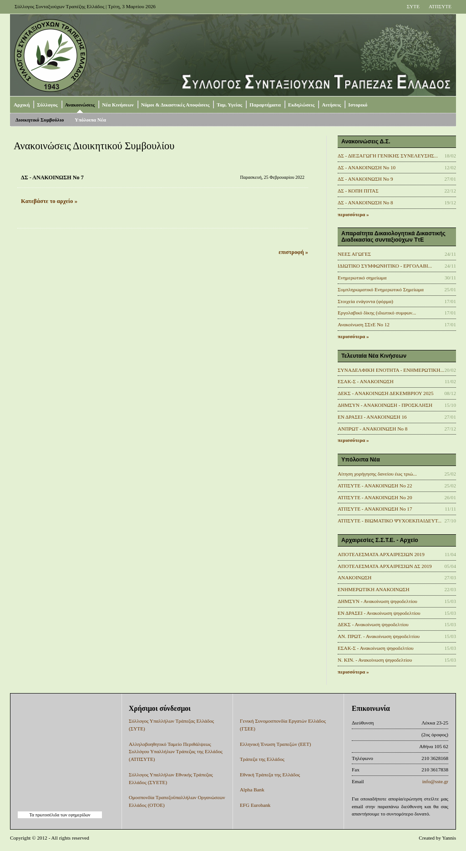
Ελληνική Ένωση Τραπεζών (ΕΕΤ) (275, 744)
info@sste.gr (435, 781)
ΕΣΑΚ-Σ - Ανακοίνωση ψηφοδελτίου (376, 648)
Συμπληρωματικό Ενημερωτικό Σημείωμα (381, 289)
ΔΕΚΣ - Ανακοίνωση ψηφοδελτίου (373, 624)
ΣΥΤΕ (413, 6)
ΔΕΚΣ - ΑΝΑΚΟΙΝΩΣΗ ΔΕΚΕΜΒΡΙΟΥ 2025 (386, 393)
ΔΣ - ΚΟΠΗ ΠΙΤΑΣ (358, 190)
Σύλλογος (47, 104)
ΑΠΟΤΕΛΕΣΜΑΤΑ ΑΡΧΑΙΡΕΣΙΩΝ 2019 (381, 554)
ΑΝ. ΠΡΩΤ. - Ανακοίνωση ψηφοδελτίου (379, 636)
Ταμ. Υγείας (229, 104)
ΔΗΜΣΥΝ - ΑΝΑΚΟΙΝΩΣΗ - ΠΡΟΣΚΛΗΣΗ (385, 405)
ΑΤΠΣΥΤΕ (440, 6)
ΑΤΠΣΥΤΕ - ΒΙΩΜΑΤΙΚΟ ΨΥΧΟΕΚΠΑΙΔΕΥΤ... (389, 520)
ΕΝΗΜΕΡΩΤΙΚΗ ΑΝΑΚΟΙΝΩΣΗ (374, 589)
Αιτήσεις (331, 104)
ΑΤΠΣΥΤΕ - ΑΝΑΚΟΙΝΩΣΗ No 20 (375, 497)
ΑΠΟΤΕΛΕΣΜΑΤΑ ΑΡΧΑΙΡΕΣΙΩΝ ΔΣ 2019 (385, 566)
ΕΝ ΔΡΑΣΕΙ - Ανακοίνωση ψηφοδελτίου (379, 613)
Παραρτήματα (265, 104)
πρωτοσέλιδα (47, 814)
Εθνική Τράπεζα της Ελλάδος (270, 774)
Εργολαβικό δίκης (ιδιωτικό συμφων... (377, 312)
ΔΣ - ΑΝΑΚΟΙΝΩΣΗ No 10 (366, 167)
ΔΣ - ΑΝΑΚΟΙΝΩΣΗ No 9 (365, 179)
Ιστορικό (357, 104)
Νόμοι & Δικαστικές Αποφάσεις (175, 104)
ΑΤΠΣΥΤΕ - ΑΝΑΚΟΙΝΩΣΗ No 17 (375, 509)
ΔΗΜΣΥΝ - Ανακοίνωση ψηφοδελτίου (377, 601)
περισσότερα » (353, 214)
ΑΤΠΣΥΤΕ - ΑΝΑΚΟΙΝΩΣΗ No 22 (375, 485)
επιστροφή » (293, 252)
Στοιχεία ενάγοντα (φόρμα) (365, 301)
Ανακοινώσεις (80, 104)
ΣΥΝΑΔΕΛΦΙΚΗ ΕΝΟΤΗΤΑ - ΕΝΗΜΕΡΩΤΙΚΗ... (391, 370)
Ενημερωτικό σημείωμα (362, 277)
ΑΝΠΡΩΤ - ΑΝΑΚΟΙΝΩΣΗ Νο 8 (372, 428)
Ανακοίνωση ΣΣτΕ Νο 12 (364, 324)
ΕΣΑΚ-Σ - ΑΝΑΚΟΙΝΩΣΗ (366, 381)
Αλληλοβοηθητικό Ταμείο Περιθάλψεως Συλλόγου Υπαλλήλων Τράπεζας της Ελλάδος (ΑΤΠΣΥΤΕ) (176, 751)
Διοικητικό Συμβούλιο (39, 119)
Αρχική (22, 104)
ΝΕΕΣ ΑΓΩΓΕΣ (354, 254)
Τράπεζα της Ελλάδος (262, 759)
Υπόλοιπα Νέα (90, 119)
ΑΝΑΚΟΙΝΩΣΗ (354, 577)
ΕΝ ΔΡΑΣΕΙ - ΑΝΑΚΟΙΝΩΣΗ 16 (372, 417)
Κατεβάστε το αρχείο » (49, 201)
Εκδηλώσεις (301, 104)
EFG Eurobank (255, 805)
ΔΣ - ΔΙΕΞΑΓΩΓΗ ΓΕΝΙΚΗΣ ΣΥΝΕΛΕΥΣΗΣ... (388, 155)
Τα (32, 814)
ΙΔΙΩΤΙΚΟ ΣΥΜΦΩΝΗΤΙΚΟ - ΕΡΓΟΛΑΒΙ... (385, 265)
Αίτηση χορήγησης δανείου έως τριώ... (377, 473)
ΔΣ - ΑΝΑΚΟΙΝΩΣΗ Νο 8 (365, 202)
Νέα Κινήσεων (117, 104)
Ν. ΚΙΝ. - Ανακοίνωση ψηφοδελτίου (375, 660)
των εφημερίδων (74, 814)
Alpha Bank (252, 789)
